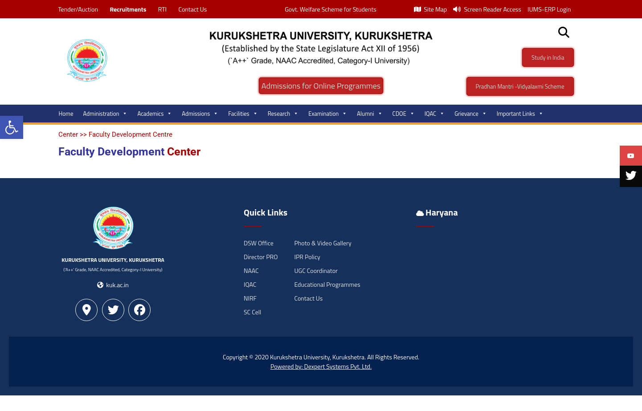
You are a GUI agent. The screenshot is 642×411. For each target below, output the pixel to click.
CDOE (404, 113)
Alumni (369, 113)
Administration (105, 113)
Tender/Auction (78, 9)
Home (66, 113)
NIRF (250, 298)
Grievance (470, 113)
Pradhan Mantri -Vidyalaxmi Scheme (520, 86)
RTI (162, 9)
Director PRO (261, 256)
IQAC (435, 113)
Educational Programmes (327, 284)
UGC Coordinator (316, 270)
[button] (11, 127)
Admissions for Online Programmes (321, 86)
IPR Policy (307, 256)
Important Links (520, 113)
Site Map (430, 9)
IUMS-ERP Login (549, 9)
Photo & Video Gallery (323, 243)
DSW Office (259, 243)
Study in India (548, 57)
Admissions (200, 113)
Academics (154, 113)
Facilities (243, 113)
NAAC (251, 270)
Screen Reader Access (487, 9)
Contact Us (192, 9)
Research (283, 113)
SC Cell (252, 312)
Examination (327, 113)
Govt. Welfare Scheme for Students (330, 9)
